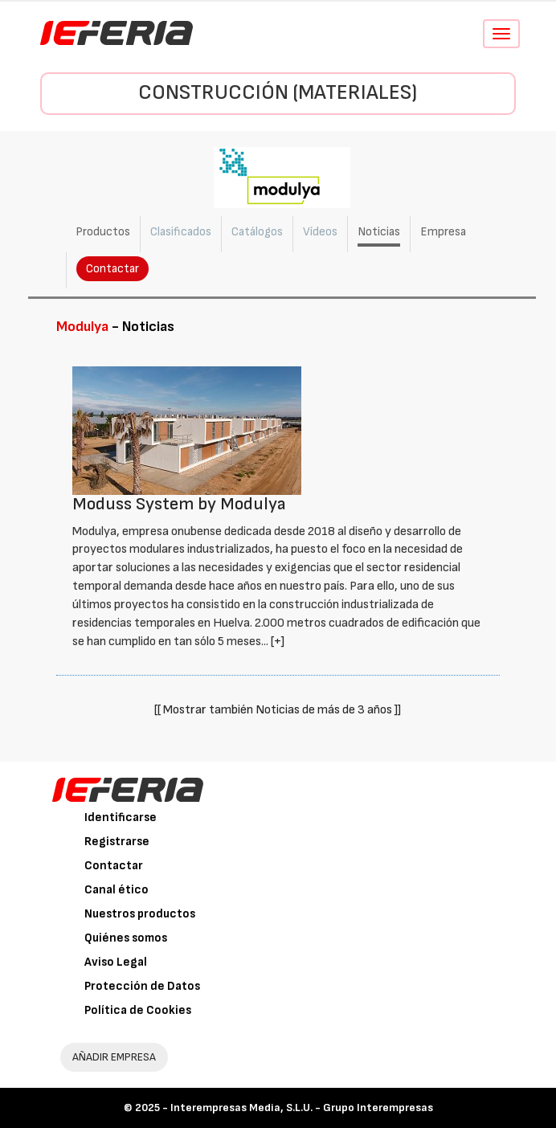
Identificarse (120, 817)
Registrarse (116, 841)
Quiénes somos (125, 938)
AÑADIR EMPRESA (114, 1057)
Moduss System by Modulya (179, 504)
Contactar (112, 268)
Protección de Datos (142, 986)
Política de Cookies (137, 1010)
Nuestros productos (139, 914)
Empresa (443, 231)
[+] (277, 641)
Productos (103, 231)
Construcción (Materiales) (277, 92)
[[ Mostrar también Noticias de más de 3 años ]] (277, 709)
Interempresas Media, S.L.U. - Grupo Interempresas (301, 1107)
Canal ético (116, 889)
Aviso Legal (115, 962)
